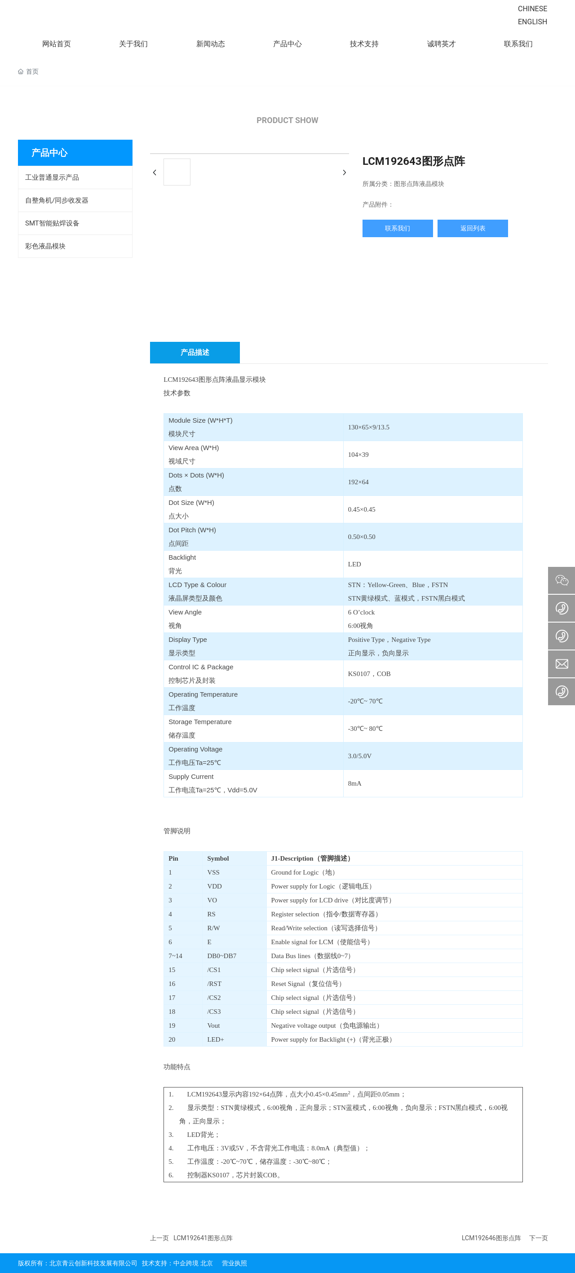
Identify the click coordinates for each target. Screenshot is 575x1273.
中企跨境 (186, 1263)
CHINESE (532, 8)
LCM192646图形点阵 (491, 1238)
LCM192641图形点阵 (203, 1238)
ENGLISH (532, 22)
